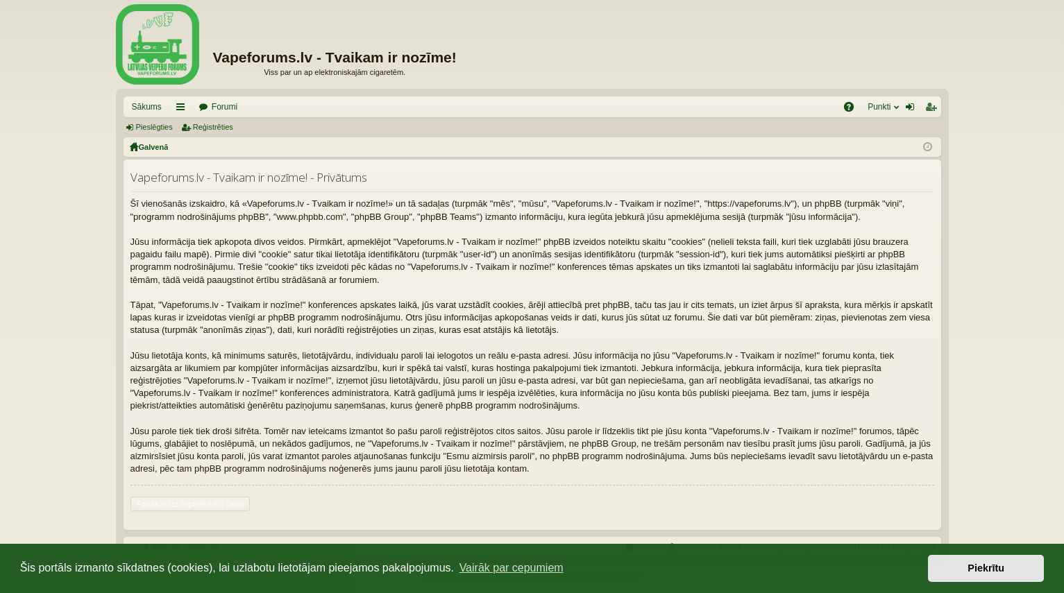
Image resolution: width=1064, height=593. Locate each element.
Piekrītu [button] (986, 568)
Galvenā (154, 147)
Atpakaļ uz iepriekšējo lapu (190, 504)
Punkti (879, 107)
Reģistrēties (213, 127)
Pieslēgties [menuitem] (912, 109)
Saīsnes (183, 109)
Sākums (147, 107)
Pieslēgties (154, 127)
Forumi (224, 107)
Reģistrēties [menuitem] (933, 109)
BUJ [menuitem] (853, 109)
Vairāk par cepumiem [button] (511, 568)
